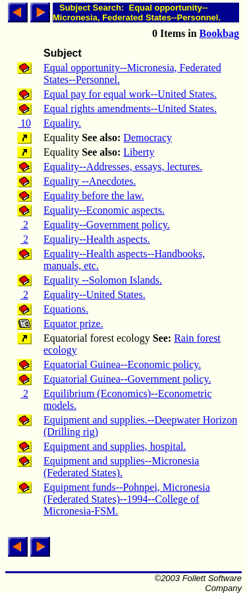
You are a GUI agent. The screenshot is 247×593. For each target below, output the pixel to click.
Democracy (147, 137)
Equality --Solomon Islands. (102, 280)
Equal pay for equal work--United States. (130, 94)
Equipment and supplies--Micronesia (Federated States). (121, 466)
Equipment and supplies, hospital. (114, 446)
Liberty (138, 152)
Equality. (62, 123)
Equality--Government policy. (106, 224)
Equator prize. (73, 323)
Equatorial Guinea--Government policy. (127, 379)
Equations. (65, 309)
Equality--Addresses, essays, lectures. (122, 166)
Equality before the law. (93, 195)
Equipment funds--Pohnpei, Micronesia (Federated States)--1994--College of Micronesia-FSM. (126, 499)
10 (24, 123)
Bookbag (219, 33)
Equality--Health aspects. (96, 239)
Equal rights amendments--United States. (130, 108)
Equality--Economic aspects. (104, 210)
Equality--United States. (94, 294)
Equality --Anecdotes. (89, 181)
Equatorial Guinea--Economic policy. (122, 364)
